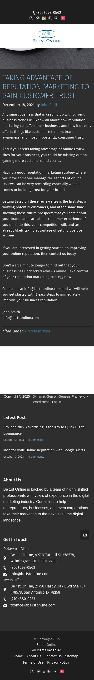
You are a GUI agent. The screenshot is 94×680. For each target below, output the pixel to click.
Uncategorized (37, 331)
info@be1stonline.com (29, 574)
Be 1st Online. (47, 644)
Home (18, 656)
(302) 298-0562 (48, 13)
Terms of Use (33, 663)
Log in (56, 402)
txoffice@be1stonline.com (33, 605)
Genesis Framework (73, 396)
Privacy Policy (58, 663)
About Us (33, 656)
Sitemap (71, 656)
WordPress (41, 402)
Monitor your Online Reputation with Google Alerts (44, 450)
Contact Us (53, 656)
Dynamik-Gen (43, 396)
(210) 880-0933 (22, 599)
